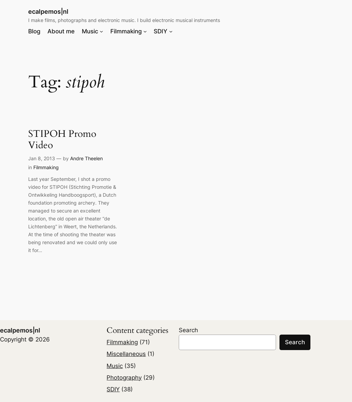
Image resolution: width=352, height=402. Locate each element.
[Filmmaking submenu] (145, 31)
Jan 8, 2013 (41, 158)
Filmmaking (46, 167)
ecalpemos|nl (48, 11)
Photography (124, 377)
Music (115, 365)
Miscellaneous (126, 353)
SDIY (113, 389)
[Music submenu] (101, 31)
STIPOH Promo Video (62, 139)
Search (188, 330)
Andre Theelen (86, 158)
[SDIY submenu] (171, 31)
